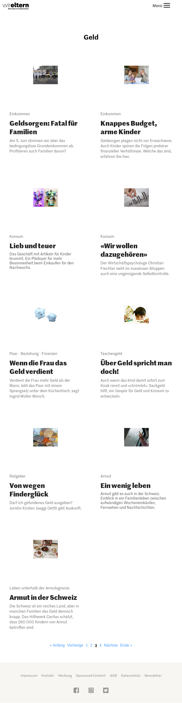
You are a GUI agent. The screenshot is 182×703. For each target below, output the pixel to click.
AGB (113, 675)
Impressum (29, 675)
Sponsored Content (91, 675)
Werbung (65, 675)
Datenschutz (130, 675)
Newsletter (153, 675)
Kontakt (47, 675)
